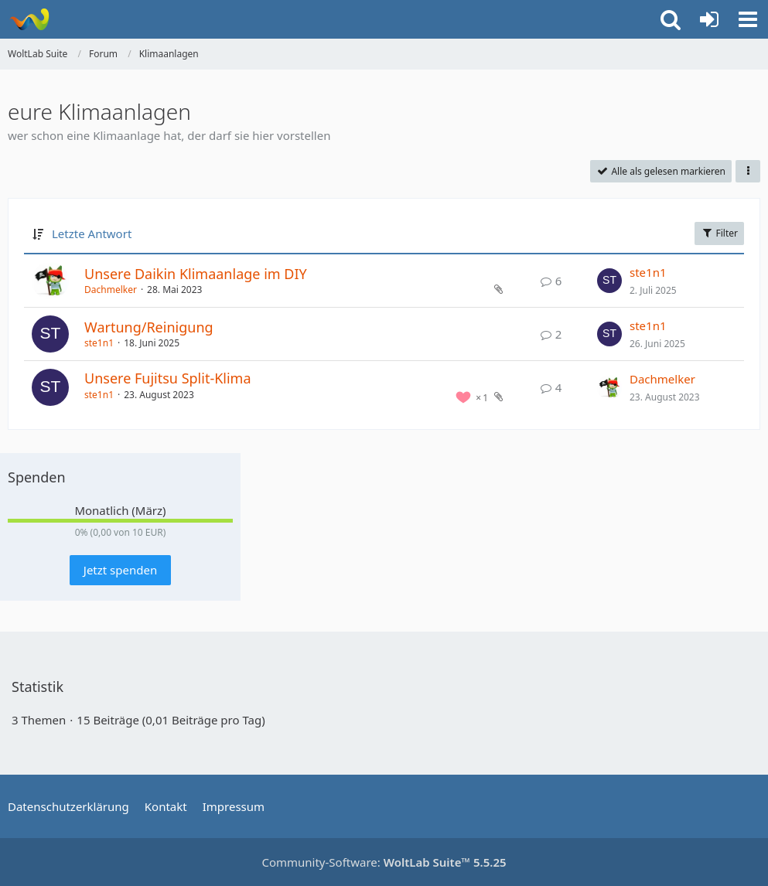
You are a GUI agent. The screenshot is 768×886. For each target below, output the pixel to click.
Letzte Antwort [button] (91, 233)
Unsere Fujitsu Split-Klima (167, 378)
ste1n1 (648, 272)
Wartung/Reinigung (148, 327)
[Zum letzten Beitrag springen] (609, 280)
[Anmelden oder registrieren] (709, 19)
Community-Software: (383, 862)
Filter (719, 233)
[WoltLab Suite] (29, 19)
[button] (747, 19)
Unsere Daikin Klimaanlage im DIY (195, 273)
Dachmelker (110, 289)
